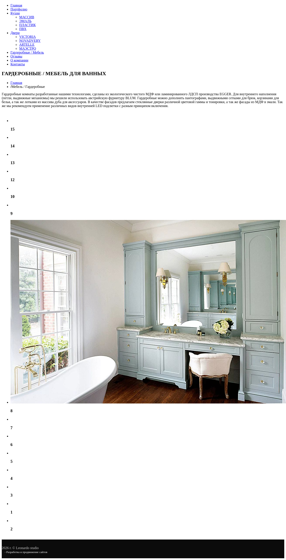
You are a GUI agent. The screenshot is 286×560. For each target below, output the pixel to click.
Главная (16, 5)
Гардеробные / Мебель (27, 52)
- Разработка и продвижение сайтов (25, 552)
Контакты (17, 64)
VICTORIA (27, 37)
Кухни (15, 13)
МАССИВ (26, 17)
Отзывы (16, 56)
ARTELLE (26, 44)
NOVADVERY (30, 41)
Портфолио (18, 9)
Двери (15, 33)
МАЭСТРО (27, 48)
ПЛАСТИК (27, 25)
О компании (19, 60)
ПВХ (22, 29)
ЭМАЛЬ (25, 21)
